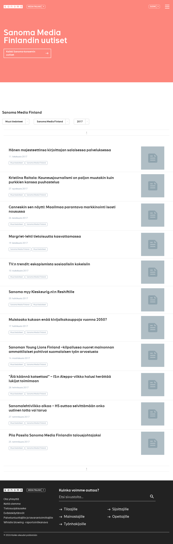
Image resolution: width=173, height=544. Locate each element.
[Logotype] (13, 6)
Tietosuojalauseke (15, 508)
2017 (80, 121)
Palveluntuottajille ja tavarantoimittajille (28, 517)
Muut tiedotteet (14, 121)
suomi (153, 6)
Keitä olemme (12, 503)
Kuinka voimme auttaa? (79, 490)
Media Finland (34, 7)
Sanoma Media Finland (50, 121)
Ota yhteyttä (11, 499)
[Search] (152, 496)
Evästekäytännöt (14, 513)
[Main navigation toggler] (166, 7)
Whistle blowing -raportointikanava (26, 522)
